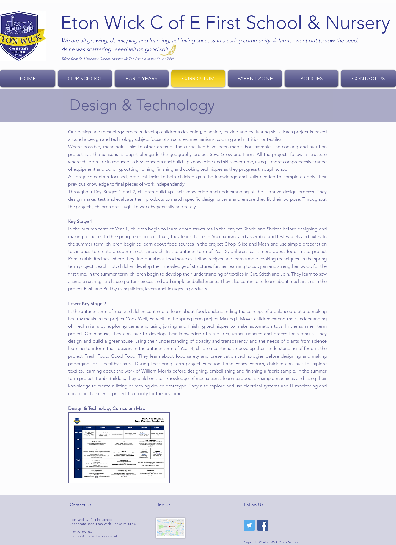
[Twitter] (249, 525)
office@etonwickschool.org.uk (95, 536)
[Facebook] (262, 525)
